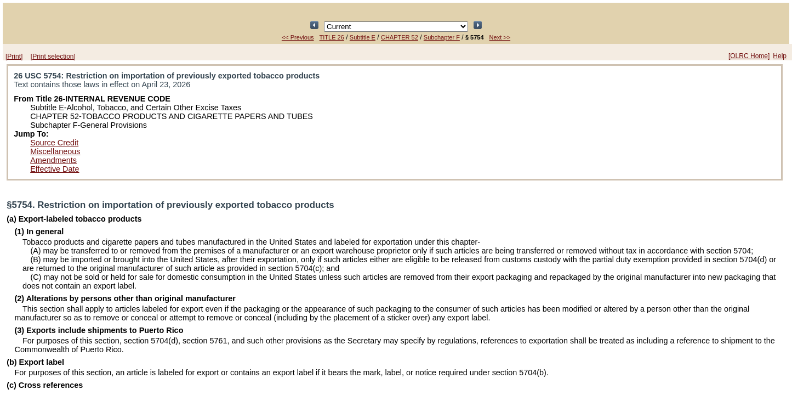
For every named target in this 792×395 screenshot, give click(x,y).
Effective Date (54, 169)
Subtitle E (362, 37)
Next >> (500, 37)
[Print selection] (53, 56)
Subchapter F (442, 37)
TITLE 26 (332, 37)
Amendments (53, 160)
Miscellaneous (55, 151)
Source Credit (54, 142)
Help (780, 56)
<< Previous (298, 37)
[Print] (13, 56)
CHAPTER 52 (399, 37)
